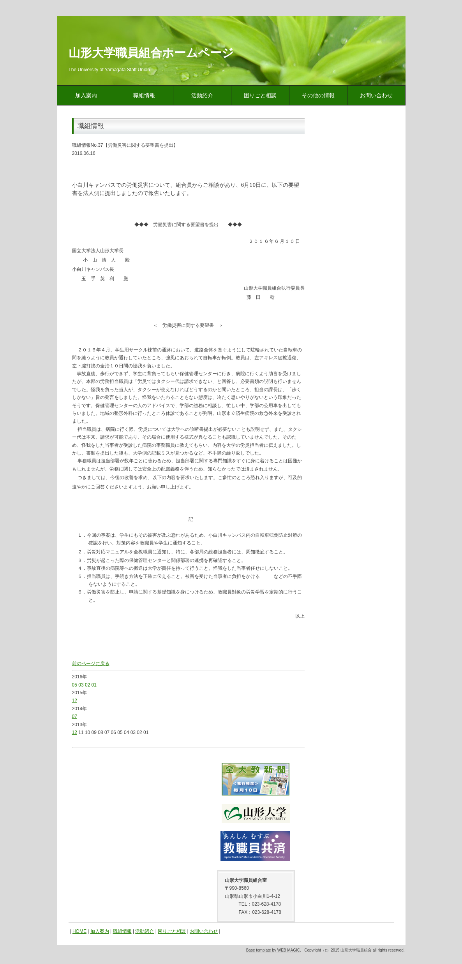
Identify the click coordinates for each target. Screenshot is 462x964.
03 (80, 685)
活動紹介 (202, 95)
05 (74, 685)
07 (74, 716)
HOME (79, 931)
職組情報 (144, 95)
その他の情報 (318, 95)
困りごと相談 (260, 95)
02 (87, 685)
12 (74, 700)
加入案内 (86, 95)
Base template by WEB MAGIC (273, 950)
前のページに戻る (90, 663)
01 (94, 685)
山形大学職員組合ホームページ (151, 52)
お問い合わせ (376, 95)
